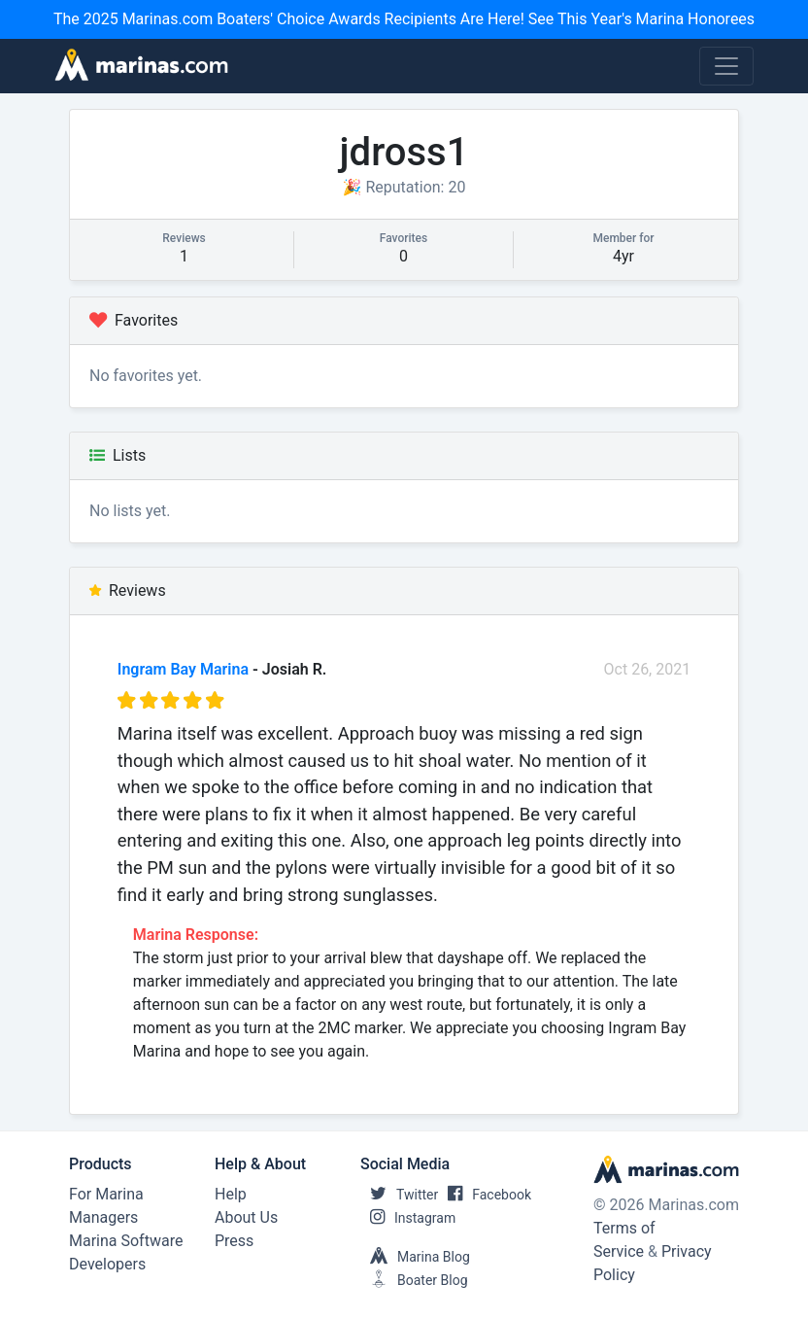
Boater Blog (414, 1280)
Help (231, 1194)
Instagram (407, 1218)
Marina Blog (415, 1257)
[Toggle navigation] (726, 66)
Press (234, 1241)
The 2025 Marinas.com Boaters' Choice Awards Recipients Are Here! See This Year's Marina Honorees (404, 19)
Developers (107, 1264)
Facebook (484, 1194)
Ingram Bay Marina (183, 669)
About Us (246, 1217)
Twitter (399, 1194)
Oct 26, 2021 (647, 669)
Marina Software (126, 1241)
